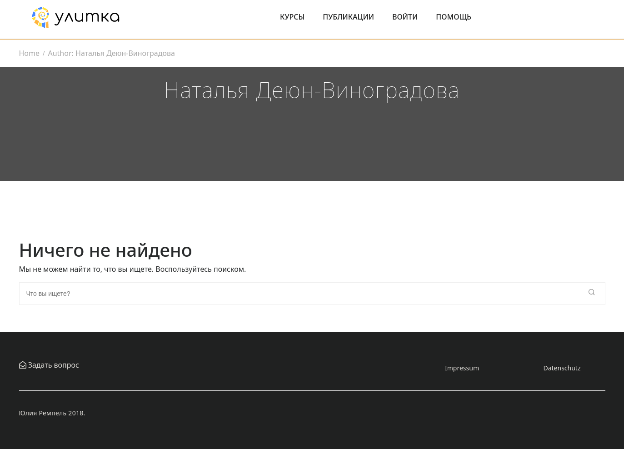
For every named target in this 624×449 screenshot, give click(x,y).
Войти (405, 17)
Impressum (462, 368)
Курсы (292, 17)
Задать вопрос (52, 365)
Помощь (453, 17)
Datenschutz (561, 368)
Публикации (348, 17)
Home (29, 53)
